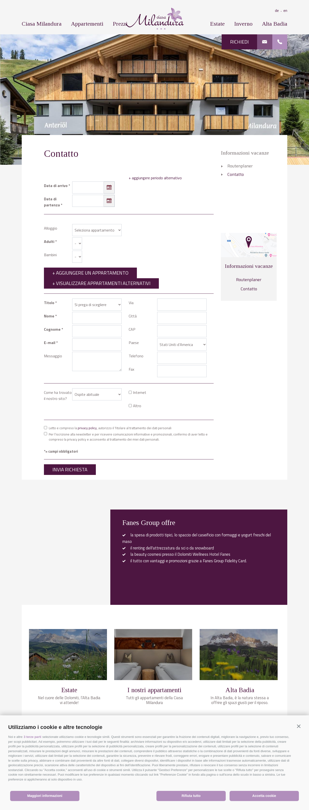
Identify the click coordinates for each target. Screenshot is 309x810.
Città (133, 316)
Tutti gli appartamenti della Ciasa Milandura (154, 700)
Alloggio (50, 228)
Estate (217, 24)
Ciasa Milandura (42, 24)
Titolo (49, 303)
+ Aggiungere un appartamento (90, 273)
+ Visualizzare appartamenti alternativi (101, 283)
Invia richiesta (69, 469)
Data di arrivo (56, 185)
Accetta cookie (264, 796)
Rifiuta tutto (191, 796)
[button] (299, 726)
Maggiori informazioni (44, 796)
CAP (132, 329)
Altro (137, 406)
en (285, 10)
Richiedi (239, 41)
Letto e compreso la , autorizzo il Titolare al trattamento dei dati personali (110, 428)
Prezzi (120, 24)
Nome (49, 316)
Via (131, 303)
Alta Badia (274, 24)
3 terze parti (32, 737)
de (279, 10)
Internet (139, 392)
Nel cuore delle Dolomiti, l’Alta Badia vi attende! (69, 700)
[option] (154, 99)
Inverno (243, 24)
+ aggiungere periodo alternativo (155, 178)
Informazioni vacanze (245, 153)
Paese (134, 342)
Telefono (136, 356)
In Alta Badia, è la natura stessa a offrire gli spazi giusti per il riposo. (240, 700)
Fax (131, 369)
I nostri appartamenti (154, 690)
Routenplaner (240, 166)
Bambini (50, 255)
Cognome (52, 329)
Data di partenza (52, 202)
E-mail (49, 342)
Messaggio (53, 356)
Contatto (235, 174)
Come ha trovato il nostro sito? (58, 395)
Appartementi (87, 24)
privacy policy (87, 428)
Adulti (49, 241)
